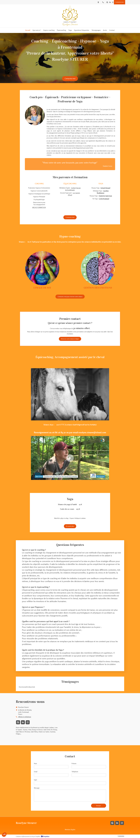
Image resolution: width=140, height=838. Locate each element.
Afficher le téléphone (24, 717)
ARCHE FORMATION (39, 207)
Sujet (35, 780)
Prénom (74, 763)
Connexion (121, 836)
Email (35, 772)
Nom (35, 763)
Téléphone (75, 772)
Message (37, 788)
